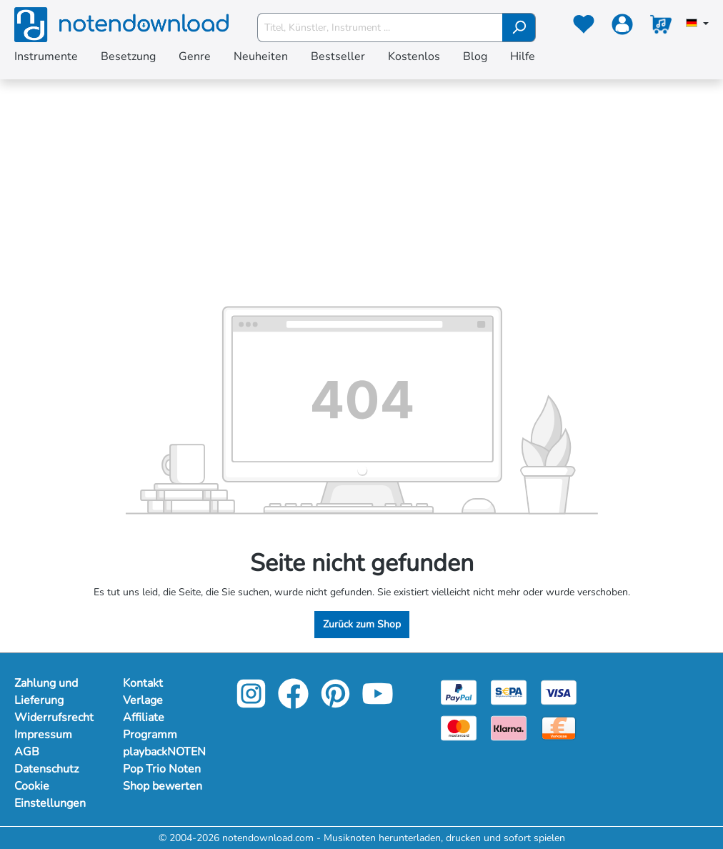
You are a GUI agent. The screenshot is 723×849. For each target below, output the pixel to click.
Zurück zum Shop (362, 624)
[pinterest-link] (336, 703)
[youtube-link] (378, 703)
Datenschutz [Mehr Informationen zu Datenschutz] (46, 769)
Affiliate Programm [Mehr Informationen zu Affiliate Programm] (150, 726)
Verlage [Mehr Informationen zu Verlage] (143, 700)
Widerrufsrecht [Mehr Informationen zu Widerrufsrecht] (54, 717)
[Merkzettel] (583, 27)
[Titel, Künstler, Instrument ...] (380, 27)
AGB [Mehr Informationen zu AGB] (26, 752)
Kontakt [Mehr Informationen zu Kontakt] (143, 683)
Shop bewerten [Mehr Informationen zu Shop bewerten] (162, 786)
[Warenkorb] (661, 27)
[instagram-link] (252, 703)
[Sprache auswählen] (697, 24)
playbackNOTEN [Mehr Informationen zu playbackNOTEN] (163, 752)
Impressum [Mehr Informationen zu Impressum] (43, 735)
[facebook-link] (294, 703)
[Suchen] (519, 27)
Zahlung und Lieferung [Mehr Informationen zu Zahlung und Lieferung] (46, 691)
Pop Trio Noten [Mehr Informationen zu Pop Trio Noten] (162, 769)
